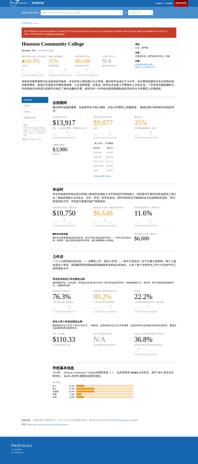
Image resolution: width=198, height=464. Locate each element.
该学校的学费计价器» (102, 176)
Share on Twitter (150, 4)
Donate (181, 3)
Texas (36, 23)
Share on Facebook (144, 4)
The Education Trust (124, 420)
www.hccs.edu (45, 50)
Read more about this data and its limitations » (48, 424)
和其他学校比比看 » (144, 64)
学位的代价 (38, 3)
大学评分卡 (49, 420)
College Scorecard (54, 34)
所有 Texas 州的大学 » (145, 67)
